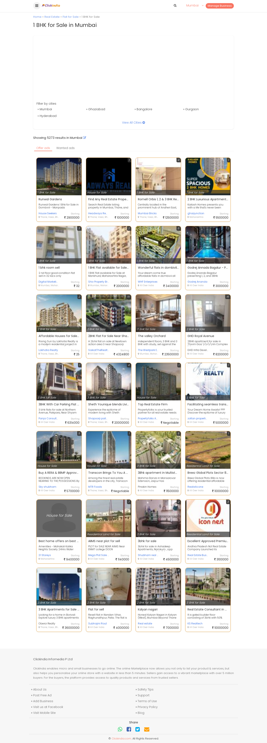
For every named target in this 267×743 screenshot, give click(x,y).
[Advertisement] (133, 70)
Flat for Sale (71, 17)
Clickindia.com (121, 738)
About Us (40, 689)
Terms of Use (147, 701)
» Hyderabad (47, 116)
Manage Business (220, 6)
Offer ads (43, 148)
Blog (141, 713)
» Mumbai (45, 109)
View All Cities (133, 122)
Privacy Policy (148, 707)
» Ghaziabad (95, 109)
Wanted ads (65, 148)
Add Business (43, 701)
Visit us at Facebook (48, 707)
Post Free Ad (42, 695)
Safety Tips (146, 689)
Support (144, 695)
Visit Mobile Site (44, 713)
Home (37, 17)
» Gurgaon (191, 109)
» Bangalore (143, 109)
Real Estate (52, 17)
